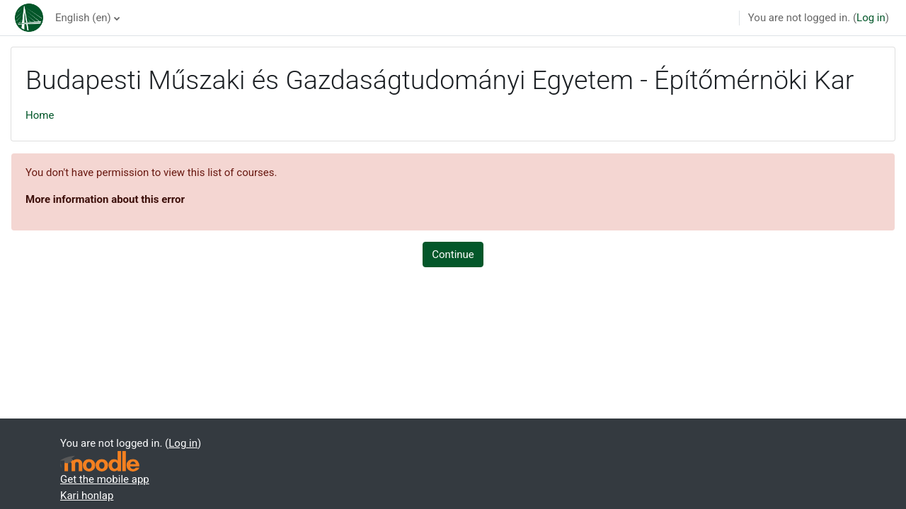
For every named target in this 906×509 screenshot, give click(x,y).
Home (39, 115)
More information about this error (105, 199)
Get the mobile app (104, 479)
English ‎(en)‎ (83, 17)
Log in (870, 17)
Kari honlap (86, 495)
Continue (453, 254)
